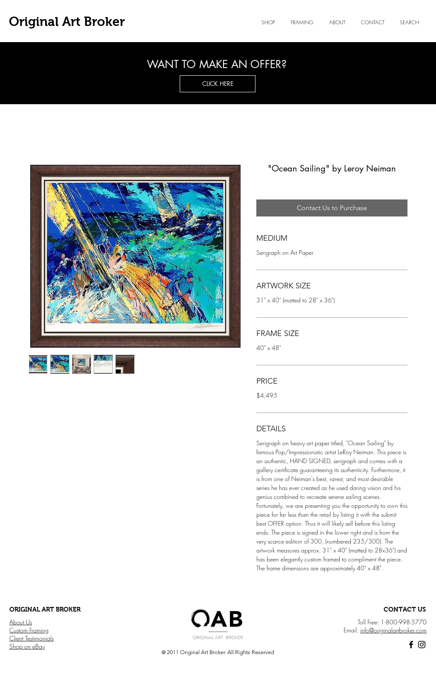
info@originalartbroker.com (393, 630)
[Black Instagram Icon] (422, 644)
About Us (20, 622)
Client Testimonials (31, 638)
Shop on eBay (27, 646)
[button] (337, 22)
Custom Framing (29, 630)
